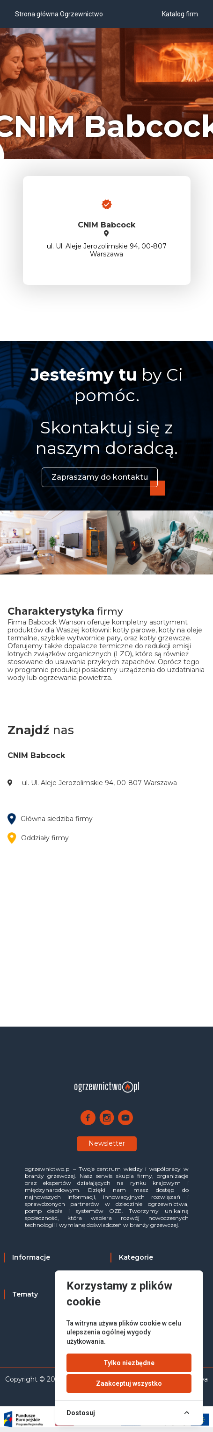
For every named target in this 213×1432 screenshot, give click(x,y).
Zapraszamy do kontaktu (99, 477)
